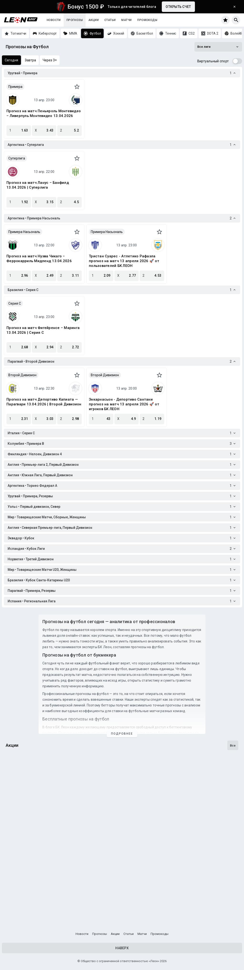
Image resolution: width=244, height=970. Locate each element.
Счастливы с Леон (24, 791)
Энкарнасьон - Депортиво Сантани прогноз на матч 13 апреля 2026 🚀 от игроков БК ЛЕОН (124, 404)
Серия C (14, 303)
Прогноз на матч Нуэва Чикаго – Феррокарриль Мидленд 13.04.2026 (39, 258)
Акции (93, 20)
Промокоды (147, 20)
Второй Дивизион (22, 375)
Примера (15, 87)
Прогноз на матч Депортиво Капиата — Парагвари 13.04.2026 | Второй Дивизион (43, 401)
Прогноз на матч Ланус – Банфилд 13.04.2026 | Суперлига (37, 185)
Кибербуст (17, 906)
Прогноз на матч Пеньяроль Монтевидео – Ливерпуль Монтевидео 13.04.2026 (43, 113)
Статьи (110, 20)
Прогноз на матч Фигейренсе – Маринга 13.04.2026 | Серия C (43, 330)
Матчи (126, 20)
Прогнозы (74, 20)
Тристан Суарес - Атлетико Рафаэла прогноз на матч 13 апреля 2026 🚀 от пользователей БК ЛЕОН (124, 261)
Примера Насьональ (24, 232)
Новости (54, 20)
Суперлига (16, 158)
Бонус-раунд (19, 849)
